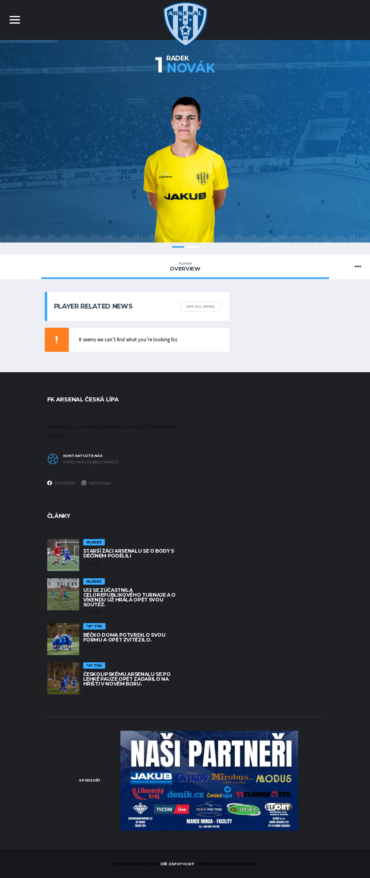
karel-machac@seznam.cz (91, 462)
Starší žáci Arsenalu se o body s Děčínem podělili (128, 553)
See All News (200, 306)
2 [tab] (192, 247)
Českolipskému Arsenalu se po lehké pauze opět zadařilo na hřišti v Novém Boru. (127, 679)
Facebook (61, 483)
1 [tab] (178, 247)
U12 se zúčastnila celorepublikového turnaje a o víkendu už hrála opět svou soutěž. (129, 597)
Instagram (96, 483)
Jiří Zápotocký (177, 864)
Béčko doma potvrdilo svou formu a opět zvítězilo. (124, 637)
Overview (185, 266)
